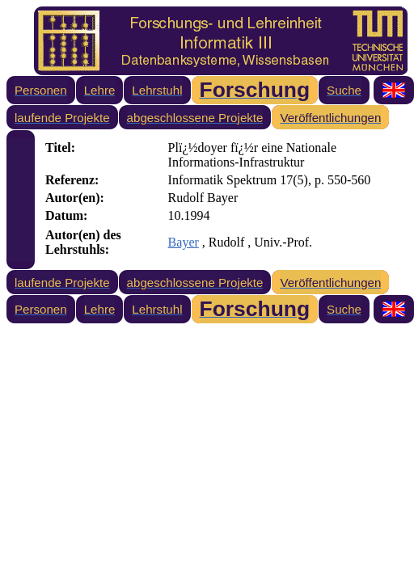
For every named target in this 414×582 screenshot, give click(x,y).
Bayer (183, 242)
